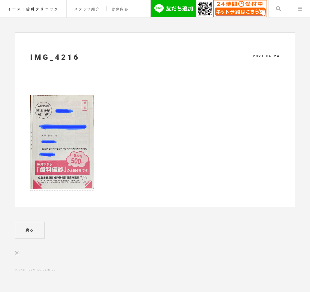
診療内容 (120, 9)
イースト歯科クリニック (33, 9)
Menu (300, 8)
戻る (30, 230)
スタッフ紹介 (87, 9)
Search (278, 8)
